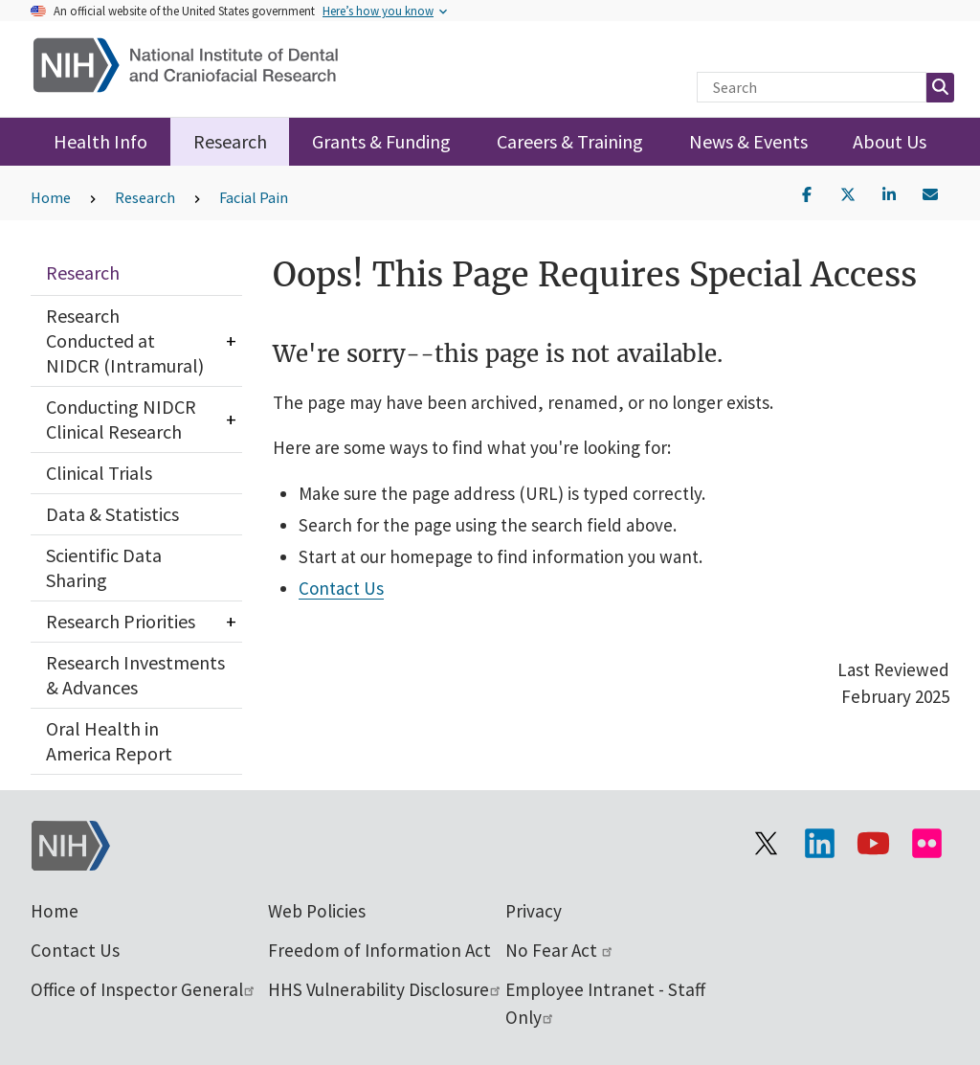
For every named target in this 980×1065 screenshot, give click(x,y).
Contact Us (341, 588)
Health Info (100, 141)
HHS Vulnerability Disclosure (385, 989)
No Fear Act (559, 950)
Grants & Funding (381, 141)
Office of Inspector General (143, 989)
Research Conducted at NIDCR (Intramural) (125, 340)
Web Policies (317, 910)
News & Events (748, 141)
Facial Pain (253, 197)
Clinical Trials (99, 473)
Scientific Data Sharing (104, 567)
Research (230, 141)
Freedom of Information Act (379, 950)
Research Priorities (120, 621)
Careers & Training (570, 141)
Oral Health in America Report (109, 740)
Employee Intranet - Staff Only (605, 1003)
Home (51, 197)
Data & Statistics (112, 514)
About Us (889, 141)
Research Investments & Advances (135, 674)
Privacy (533, 910)
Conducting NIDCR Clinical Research (121, 419)
